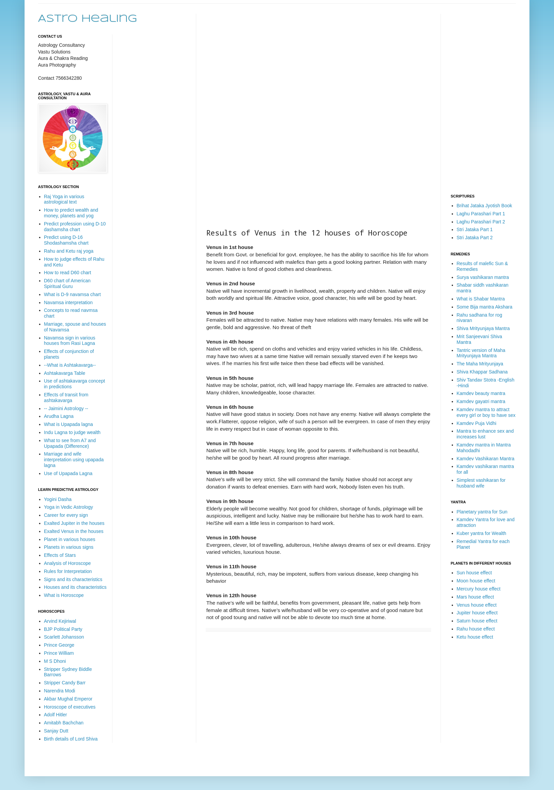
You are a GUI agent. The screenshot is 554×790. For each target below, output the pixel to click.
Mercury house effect (478, 588)
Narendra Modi (59, 690)
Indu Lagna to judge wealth (72, 432)
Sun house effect (474, 572)
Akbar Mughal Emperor (68, 699)
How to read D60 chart (67, 272)
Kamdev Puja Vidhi (476, 423)
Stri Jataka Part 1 (475, 229)
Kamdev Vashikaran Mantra (486, 458)
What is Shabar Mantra (481, 298)
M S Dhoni (55, 661)
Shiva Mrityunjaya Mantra (483, 328)
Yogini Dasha (58, 499)
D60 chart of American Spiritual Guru (67, 283)
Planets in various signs (69, 547)
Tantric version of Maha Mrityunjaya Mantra (481, 353)
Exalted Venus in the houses (74, 531)
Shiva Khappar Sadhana (482, 371)
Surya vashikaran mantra (483, 277)
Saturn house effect (477, 620)
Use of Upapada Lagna (68, 473)
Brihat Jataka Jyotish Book (484, 205)
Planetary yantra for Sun (482, 511)
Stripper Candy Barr (65, 682)
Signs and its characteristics (73, 579)
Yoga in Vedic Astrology (68, 507)
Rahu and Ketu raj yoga (69, 251)
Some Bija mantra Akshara (485, 307)
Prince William (59, 653)
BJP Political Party (63, 629)
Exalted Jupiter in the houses (74, 523)
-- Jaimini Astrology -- (66, 408)
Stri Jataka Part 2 (475, 237)
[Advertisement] (230, 115)
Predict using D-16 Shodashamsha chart (66, 240)
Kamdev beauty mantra (481, 393)
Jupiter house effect (477, 612)
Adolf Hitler (55, 714)
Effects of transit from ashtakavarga (66, 397)
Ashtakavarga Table (64, 373)
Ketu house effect (475, 637)
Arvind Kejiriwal (60, 621)
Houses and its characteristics (75, 587)
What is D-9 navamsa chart (72, 294)
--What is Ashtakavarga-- (70, 365)
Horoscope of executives (70, 707)
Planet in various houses (70, 539)
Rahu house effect (476, 629)
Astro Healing (87, 19)
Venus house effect (477, 605)
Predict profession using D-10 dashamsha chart (75, 226)
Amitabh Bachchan (64, 722)
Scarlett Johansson (64, 637)
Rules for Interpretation (68, 571)
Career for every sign (66, 515)
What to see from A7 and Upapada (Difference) (70, 443)
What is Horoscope (64, 595)
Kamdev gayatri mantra (481, 401)
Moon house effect (476, 580)
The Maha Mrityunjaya (480, 363)
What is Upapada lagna (68, 424)
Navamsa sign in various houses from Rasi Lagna (70, 340)
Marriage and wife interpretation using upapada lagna (74, 459)
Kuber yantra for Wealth (482, 533)
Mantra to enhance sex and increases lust (485, 433)
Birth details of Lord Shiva (71, 739)
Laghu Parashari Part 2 (481, 221)
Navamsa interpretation (68, 302)
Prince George (59, 645)
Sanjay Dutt (56, 730)
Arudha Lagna (59, 416)
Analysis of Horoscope (67, 563)
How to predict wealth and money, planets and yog (71, 212)
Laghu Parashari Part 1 (481, 213)
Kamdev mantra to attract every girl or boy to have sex (486, 412)
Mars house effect (475, 597)
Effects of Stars (60, 555)
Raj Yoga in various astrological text (64, 199)
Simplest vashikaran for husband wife (481, 483)
